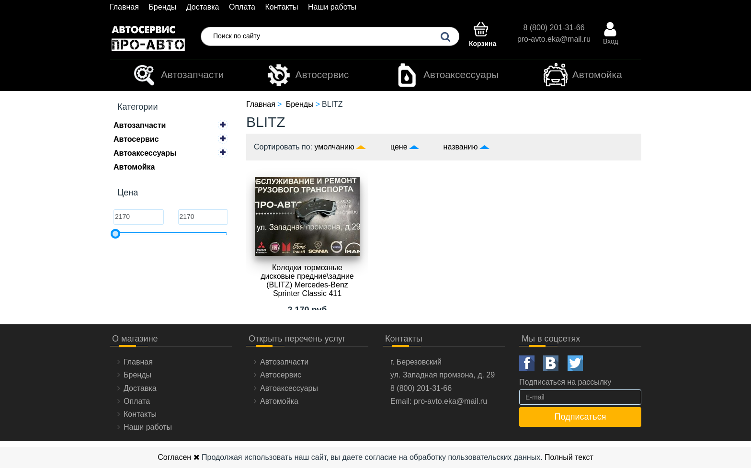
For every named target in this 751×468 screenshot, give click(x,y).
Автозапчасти (178, 75)
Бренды (162, 7)
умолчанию (334, 147)
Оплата (242, 7)
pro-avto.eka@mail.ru (554, 39)
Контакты (281, 7)
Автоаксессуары (447, 75)
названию (461, 147)
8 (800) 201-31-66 (553, 27)
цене (399, 147)
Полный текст (569, 457)
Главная (124, 7)
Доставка (202, 7)
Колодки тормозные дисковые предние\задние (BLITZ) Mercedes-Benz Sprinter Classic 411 (307, 280)
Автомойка (583, 75)
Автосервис (308, 75)
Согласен (178, 457)
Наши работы (332, 7)
